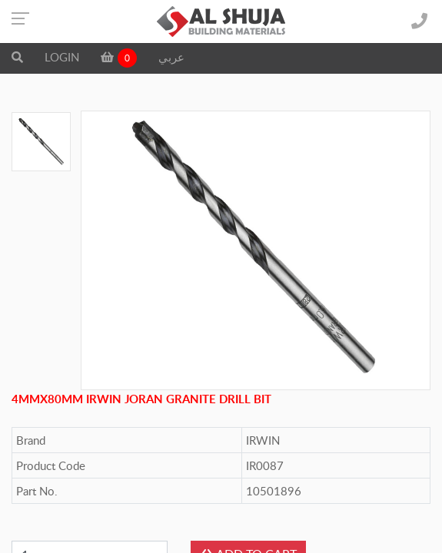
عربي (171, 57)
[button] (17, 57)
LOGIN (62, 57)
